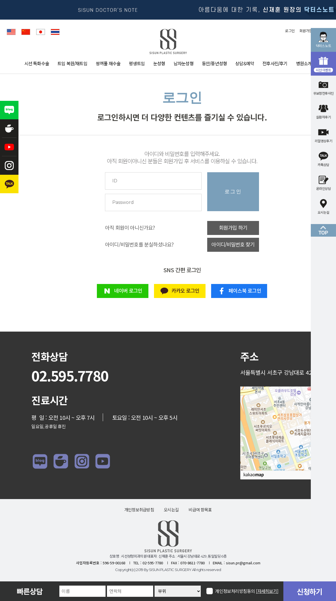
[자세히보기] (267, 591)
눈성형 (159, 63)
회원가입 (305, 31)
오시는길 (171, 510)
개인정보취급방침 (139, 510)
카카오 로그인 (179, 291)
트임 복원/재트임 (72, 63)
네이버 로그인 (122, 291)
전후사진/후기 (274, 63)
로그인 (290, 31)
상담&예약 (244, 63)
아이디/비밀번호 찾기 (233, 245)
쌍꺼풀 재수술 (108, 63)
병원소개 (304, 63)
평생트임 (137, 63)
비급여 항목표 (200, 510)
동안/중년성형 (214, 63)
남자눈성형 (183, 63)
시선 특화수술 (36, 63)
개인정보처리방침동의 (246, 591)
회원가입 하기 (233, 228)
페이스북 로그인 (239, 291)
